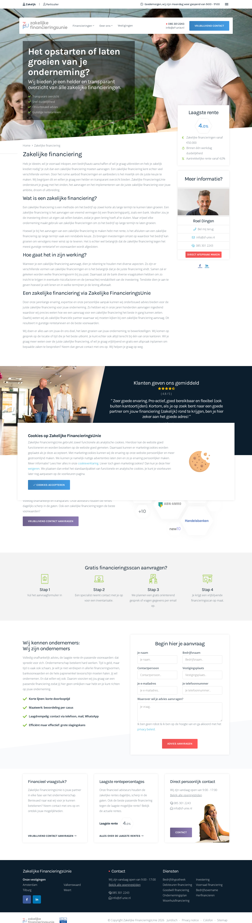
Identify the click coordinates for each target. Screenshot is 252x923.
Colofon (208, 920)
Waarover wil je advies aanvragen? (160, 699)
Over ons (106, 25)
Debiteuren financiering (177, 885)
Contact (181, 832)
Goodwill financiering (176, 890)
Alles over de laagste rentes (121, 835)
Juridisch (172, 920)
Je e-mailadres (146, 683)
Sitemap (222, 920)
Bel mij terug (203, 229)
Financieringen (83, 25)
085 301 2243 (176, 23)
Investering (202, 879)
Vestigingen (125, 25)
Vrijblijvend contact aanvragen (50, 521)
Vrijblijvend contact (209, 25)
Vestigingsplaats (193, 668)
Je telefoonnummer (195, 683)
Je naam (142, 653)
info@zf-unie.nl (175, 27)
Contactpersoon (148, 668)
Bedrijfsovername (207, 890)
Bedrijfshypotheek (174, 879)
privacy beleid (146, 729)
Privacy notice (190, 920)
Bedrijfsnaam (191, 653)
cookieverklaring (88, 463)
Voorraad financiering (209, 885)
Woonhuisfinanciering (176, 900)
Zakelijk (29, 4)
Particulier (51, 4)
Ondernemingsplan (175, 895)
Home (26, 145)
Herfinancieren (205, 895)
